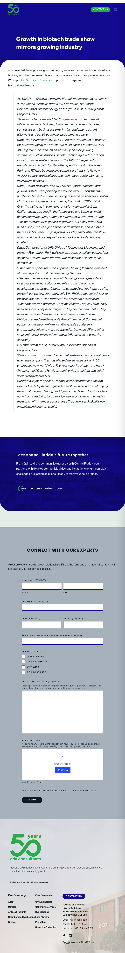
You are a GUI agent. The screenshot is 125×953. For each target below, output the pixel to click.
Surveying (33, 667)
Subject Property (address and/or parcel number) (53, 635)
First (25, 593)
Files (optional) (32, 740)
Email (31, 618)
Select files (62, 770)
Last (66, 593)
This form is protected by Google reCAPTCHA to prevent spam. (59, 791)
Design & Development (72, 942)
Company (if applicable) (36, 602)
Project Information (40, 681)
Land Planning (35, 656)
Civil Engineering (37, 662)
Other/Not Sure (36, 672)
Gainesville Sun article (39, 80)
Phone (73, 618)
